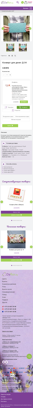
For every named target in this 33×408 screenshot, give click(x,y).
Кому (4, 297)
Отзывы (3, 396)
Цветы (4, 279)
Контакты (4, 401)
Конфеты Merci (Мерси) (16, 204)
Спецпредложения (8, 292)
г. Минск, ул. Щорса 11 (8, 346)
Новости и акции (5, 394)
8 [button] (21, 220)
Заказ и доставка (7, 331)
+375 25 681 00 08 (10, 311)
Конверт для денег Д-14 (16, 249)
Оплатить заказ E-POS (8, 381)
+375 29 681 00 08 (10, 306)
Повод (4, 294)
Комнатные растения (9, 284)
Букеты (4, 281)
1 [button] (11, 220)
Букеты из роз (7, 289)
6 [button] (18, 220)
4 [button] (15, 220)
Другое (4, 302)
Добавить (24, 101)
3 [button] (14, 220)
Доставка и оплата (6, 399)
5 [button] (17, 220)
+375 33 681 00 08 (10, 309)
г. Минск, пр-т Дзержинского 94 (11, 342)
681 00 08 (22, 2)
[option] (16, 28)
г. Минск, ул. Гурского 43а (9, 350)
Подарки (5, 300)
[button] (3, 28)
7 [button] (20, 220)
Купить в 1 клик (16, 212)
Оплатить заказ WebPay (9, 378)
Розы (4, 287)
